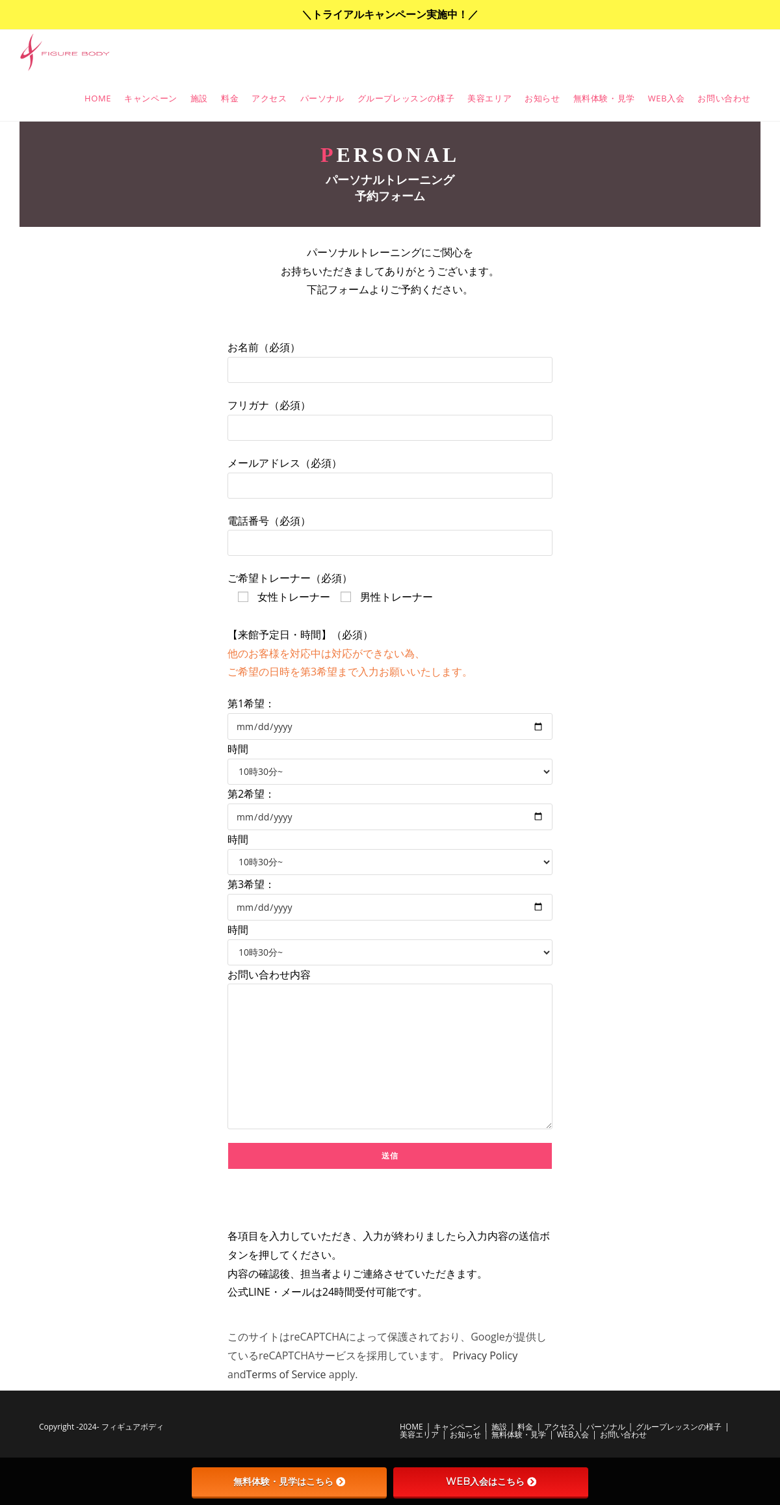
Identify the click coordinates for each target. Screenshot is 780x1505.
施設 (499, 1426)
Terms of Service (286, 1374)
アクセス (559, 1426)
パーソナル (605, 1426)
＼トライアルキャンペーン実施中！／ (390, 14)
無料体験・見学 (518, 1434)
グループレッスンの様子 (679, 1426)
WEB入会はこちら (491, 1481)
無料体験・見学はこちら (289, 1481)
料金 (525, 1426)
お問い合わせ (623, 1434)
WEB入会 (573, 1434)
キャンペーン (457, 1426)
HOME (411, 1426)
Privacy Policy (484, 1355)
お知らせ (465, 1434)
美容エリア (419, 1434)
